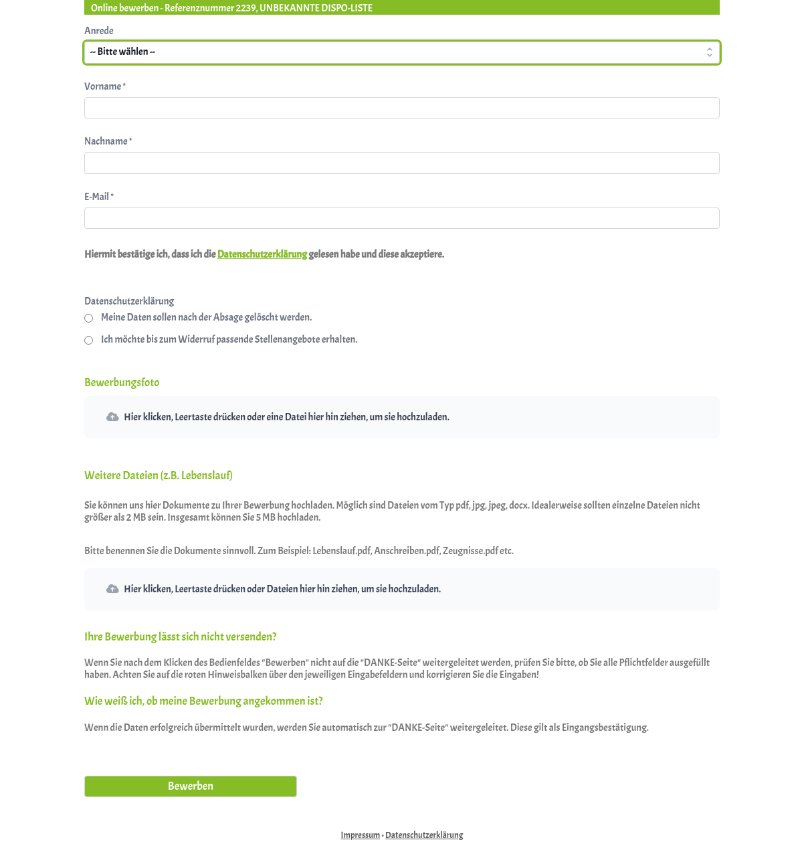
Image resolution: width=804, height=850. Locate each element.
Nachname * (108, 141)
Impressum (361, 835)
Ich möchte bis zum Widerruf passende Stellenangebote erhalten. (229, 340)
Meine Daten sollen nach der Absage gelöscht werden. (206, 318)
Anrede (99, 31)
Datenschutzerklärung (262, 254)
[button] (402, 417)
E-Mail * (99, 197)
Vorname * (105, 86)
